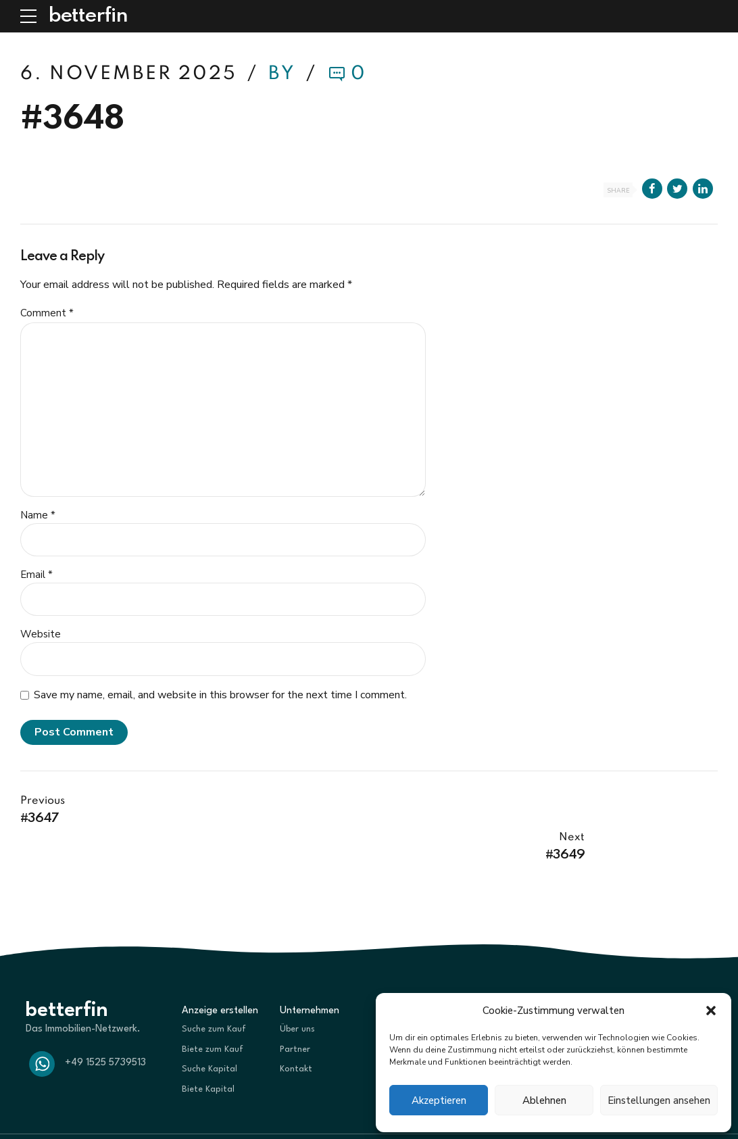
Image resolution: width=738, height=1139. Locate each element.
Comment (47, 313)
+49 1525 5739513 (105, 1027)
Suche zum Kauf (214, 992)
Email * (36, 574)
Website (40, 634)
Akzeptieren (439, 1100)
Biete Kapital (208, 1052)
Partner (295, 1013)
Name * (37, 515)
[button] (711, 1010)
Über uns (297, 992)
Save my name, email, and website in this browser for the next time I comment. (220, 694)
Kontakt (296, 1032)
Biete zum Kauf (212, 1013)
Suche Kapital (209, 1032)
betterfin (88, 16)
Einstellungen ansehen (659, 1100)
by (284, 74)
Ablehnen (544, 1100)
